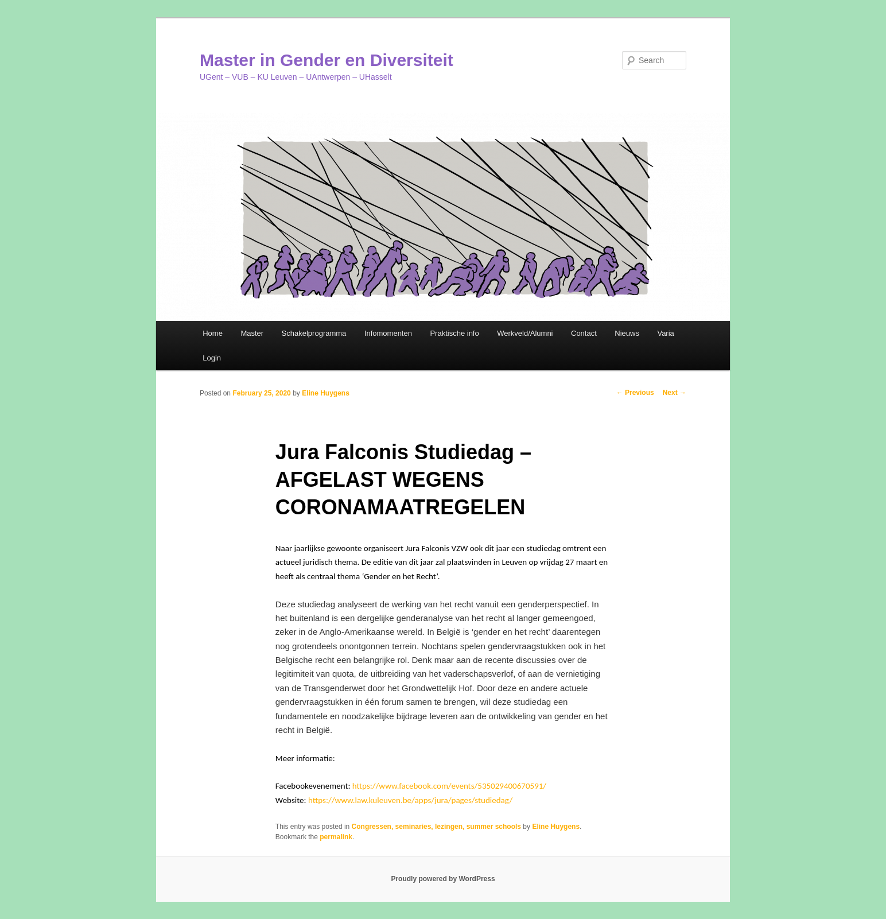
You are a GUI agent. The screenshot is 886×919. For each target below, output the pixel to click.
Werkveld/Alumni (525, 333)
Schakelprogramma (314, 333)
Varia (665, 333)
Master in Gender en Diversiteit (326, 60)
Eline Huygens (325, 393)
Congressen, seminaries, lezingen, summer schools (436, 827)
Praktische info (454, 333)
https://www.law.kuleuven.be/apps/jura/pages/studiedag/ (410, 800)
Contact (584, 333)
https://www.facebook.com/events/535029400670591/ (449, 786)
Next (674, 393)
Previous (635, 393)
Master (251, 333)
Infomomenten (388, 333)
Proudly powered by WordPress (443, 879)
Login (212, 358)
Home (213, 333)
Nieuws (627, 333)
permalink (336, 837)
